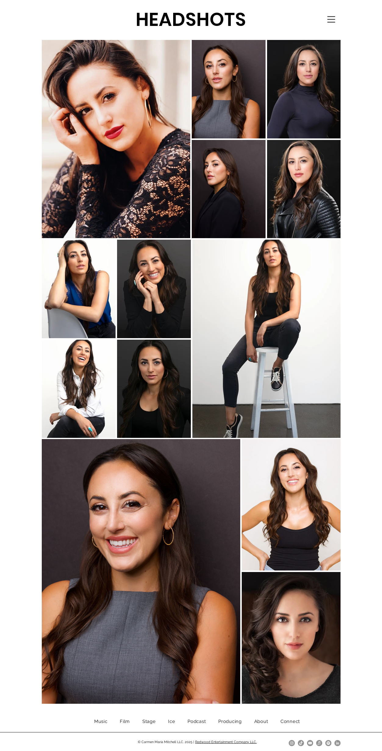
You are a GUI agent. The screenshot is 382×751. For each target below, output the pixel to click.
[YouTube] (310, 743)
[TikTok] (301, 743)
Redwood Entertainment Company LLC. (226, 742)
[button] (331, 19)
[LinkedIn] (337, 743)
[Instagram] (292, 743)
